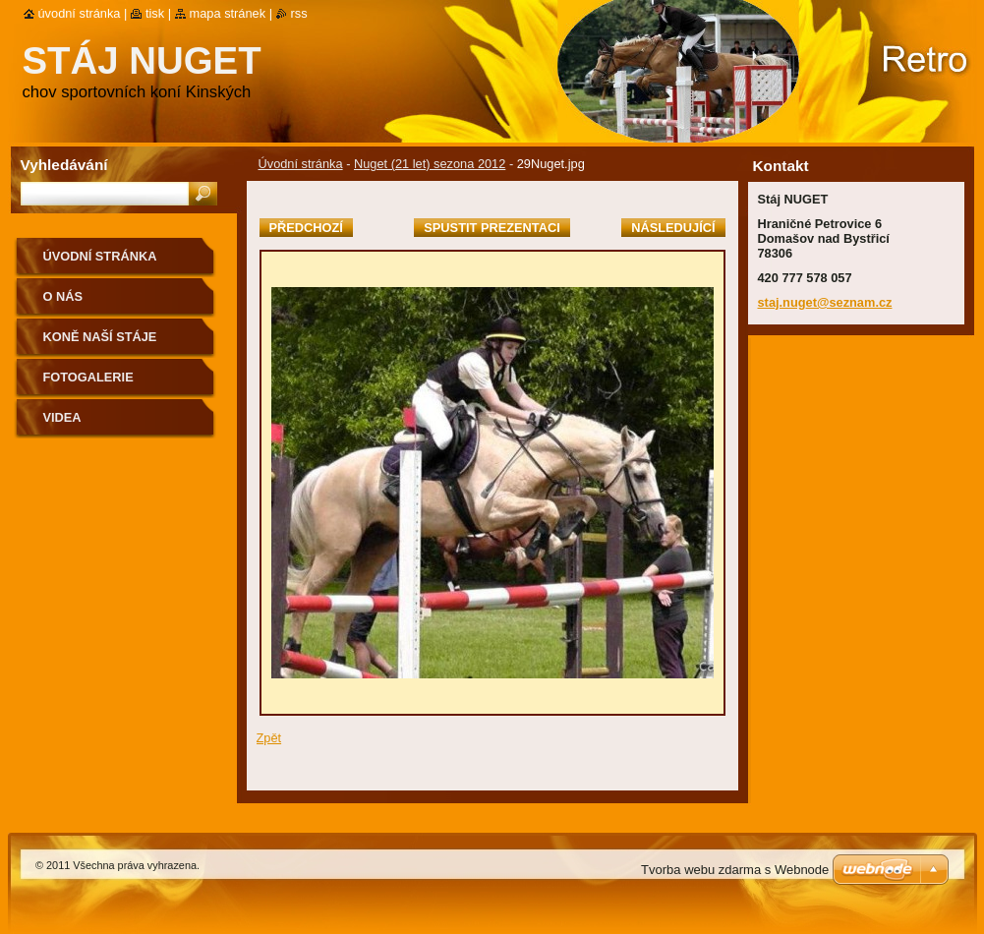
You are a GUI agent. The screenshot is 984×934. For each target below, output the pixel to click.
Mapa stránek (228, 13)
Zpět (269, 737)
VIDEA (62, 417)
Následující (673, 227)
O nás (63, 296)
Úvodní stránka (301, 163)
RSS (299, 13)
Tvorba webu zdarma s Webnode (735, 869)
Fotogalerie (88, 377)
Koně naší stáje (100, 336)
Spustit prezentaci (491, 227)
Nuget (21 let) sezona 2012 (429, 163)
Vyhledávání (64, 164)
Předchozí (306, 227)
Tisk (154, 13)
